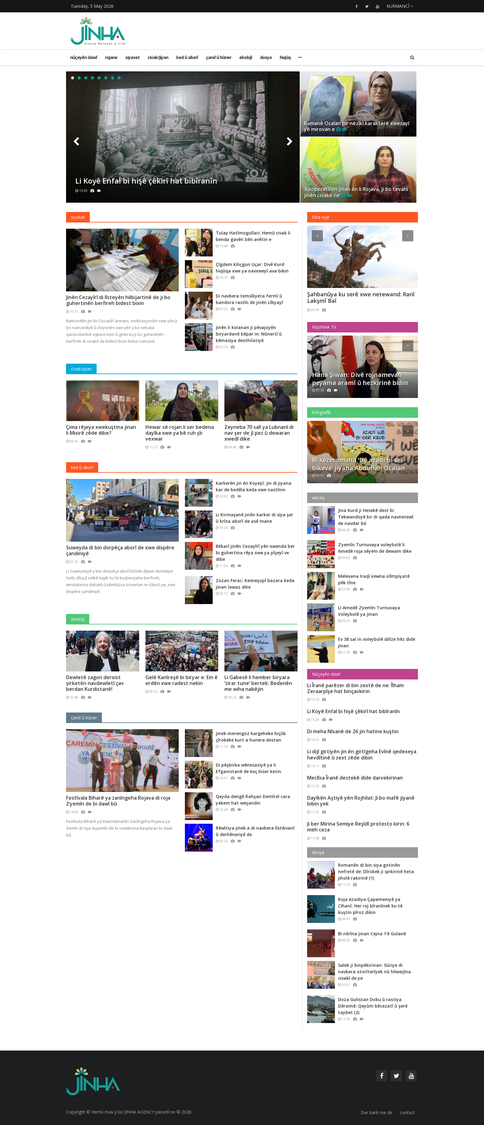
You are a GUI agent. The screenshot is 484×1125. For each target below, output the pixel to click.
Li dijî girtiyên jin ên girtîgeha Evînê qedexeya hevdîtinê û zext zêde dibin (361, 754)
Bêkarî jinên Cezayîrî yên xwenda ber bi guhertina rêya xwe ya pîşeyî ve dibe (255, 552)
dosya (266, 57)
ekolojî (245, 57)
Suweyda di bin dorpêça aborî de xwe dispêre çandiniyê (120, 550)
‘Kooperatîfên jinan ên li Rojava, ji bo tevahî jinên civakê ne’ (356, 192)
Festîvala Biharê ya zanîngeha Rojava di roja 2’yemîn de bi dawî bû (118, 800)
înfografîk (321, 412)
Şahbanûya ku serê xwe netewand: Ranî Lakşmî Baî (361, 297)
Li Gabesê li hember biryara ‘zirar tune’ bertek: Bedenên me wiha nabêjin (258, 683)
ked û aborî (187, 57)
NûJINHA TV (324, 327)
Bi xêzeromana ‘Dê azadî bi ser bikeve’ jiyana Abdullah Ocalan (358, 464)
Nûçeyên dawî (83, 57)
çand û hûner (218, 57)
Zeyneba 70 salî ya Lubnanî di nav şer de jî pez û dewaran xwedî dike (259, 433)
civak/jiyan (158, 57)
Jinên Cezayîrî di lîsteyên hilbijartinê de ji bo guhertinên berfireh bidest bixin (118, 300)
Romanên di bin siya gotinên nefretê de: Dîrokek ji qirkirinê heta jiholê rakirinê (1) (376, 871)
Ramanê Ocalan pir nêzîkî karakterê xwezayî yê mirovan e (356, 126)
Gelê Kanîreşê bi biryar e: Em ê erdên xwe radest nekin (181, 680)
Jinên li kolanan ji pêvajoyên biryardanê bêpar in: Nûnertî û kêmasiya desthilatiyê (249, 333)
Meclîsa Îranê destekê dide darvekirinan (355, 777)
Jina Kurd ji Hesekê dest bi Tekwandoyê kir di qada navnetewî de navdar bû (375, 516)
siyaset (132, 57)
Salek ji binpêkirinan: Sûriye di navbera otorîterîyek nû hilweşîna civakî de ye (374, 971)
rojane (111, 57)
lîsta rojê (320, 217)
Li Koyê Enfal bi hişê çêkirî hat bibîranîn (146, 180)
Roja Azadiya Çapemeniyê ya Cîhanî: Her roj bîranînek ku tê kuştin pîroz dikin (370, 905)
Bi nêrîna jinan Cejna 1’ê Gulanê (372, 934)
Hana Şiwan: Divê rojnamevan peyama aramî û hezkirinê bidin (360, 379)
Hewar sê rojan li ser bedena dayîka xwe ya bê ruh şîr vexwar (179, 433)
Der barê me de (376, 1112)
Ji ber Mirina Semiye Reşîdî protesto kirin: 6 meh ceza (358, 826)
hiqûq (285, 57)
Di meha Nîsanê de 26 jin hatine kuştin (352, 731)
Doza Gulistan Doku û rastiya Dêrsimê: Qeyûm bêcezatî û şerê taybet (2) (372, 1005)
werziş (318, 498)
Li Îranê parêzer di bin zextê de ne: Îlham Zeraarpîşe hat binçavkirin (355, 688)
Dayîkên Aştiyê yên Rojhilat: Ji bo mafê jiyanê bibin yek (361, 800)
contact (407, 1112)
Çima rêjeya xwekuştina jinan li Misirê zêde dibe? (101, 430)
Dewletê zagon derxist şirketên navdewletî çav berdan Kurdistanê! (95, 683)
